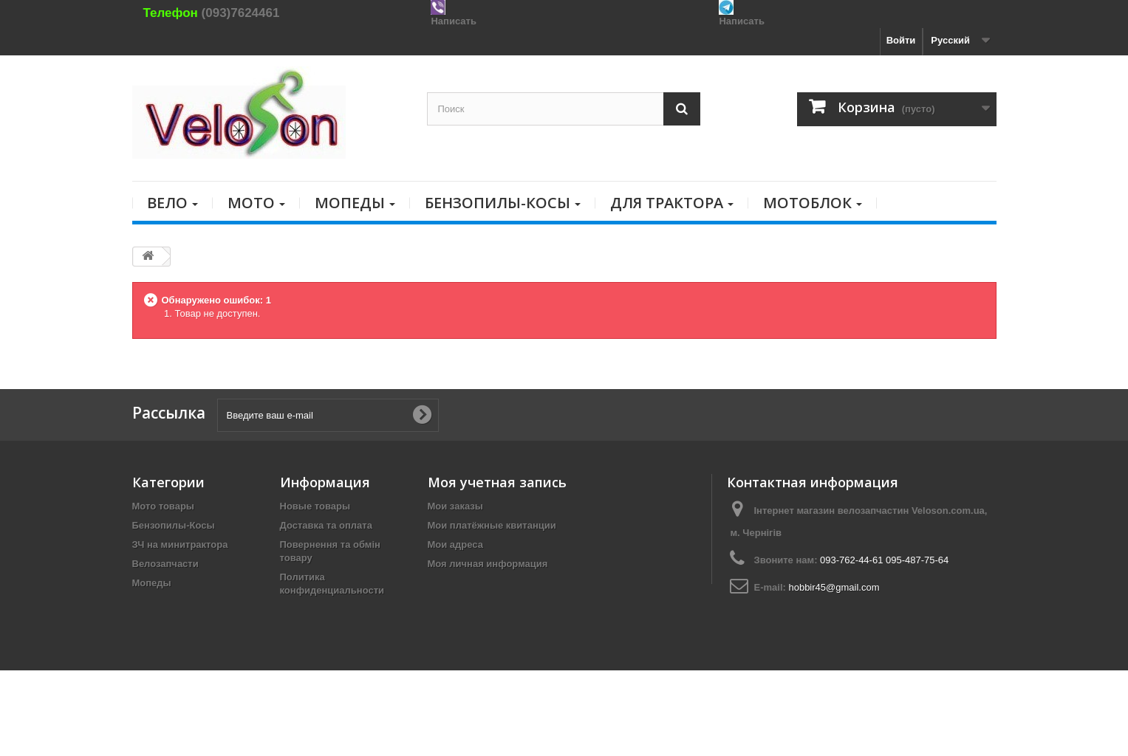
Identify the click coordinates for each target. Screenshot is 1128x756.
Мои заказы (455, 506)
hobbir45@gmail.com (833, 587)
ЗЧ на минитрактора (180, 544)
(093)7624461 (241, 13)
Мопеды (151, 582)
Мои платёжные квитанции (492, 525)
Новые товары (315, 506)
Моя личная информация (488, 563)
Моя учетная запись (497, 482)
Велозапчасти (165, 563)
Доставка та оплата (326, 525)
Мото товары (163, 506)
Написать (453, 21)
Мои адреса (455, 544)
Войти (901, 40)
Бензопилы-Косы (173, 525)
